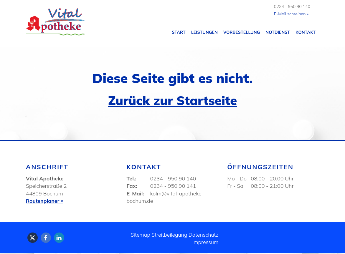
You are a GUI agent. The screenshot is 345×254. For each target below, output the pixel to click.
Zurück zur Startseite (172, 100)
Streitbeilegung (168, 235)
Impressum (205, 243)
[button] (32, 238)
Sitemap (139, 235)
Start (178, 32)
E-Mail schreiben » (290, 14)
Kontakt (306, 32)
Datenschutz (203, 235)
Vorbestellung (241, 32)
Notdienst (277, 32)
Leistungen (204, 32)
